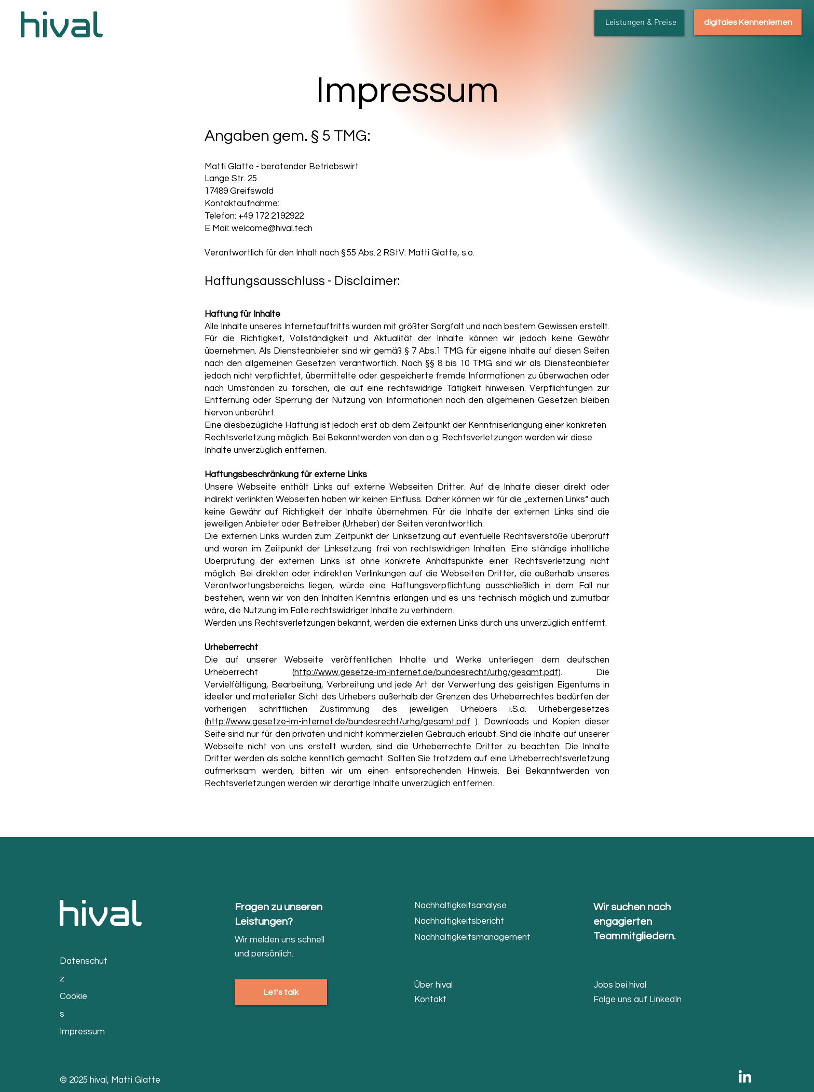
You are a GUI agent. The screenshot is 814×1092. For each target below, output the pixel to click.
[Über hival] (452, 985)
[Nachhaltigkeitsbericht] (463, 921)
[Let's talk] (281, 992)
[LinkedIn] (745, 1077)
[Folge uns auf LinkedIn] (642, 1000)
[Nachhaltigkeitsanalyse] (463, 906)
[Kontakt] (451, 1000)
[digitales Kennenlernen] (748, 22)
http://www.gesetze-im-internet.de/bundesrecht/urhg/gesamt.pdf (426, 672)
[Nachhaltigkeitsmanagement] (472, 937)
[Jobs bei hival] (630, 985)
